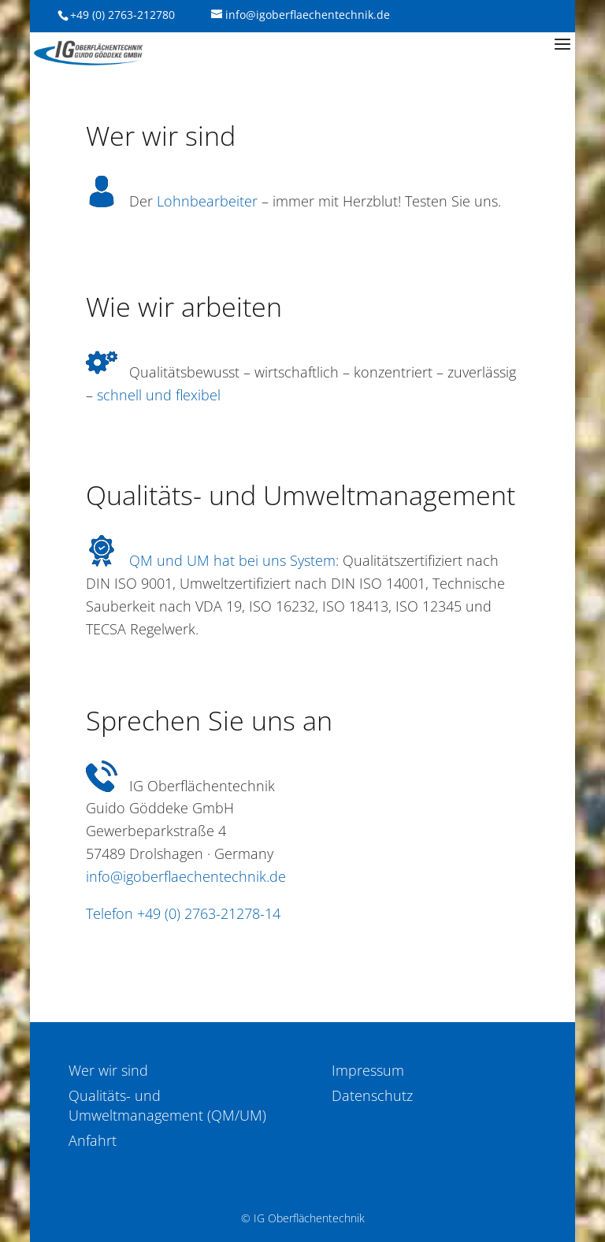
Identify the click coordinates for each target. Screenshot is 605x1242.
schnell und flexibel (159, 394)
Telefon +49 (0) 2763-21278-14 (183, 913)
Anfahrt (93, 1140)
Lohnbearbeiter (207, 201)
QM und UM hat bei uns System (232, 560)
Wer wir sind (108, 1070)
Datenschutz (372, 1095)
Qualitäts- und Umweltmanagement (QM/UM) (167, 1105)
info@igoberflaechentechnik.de (186, 876)
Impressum (368, 1070)
